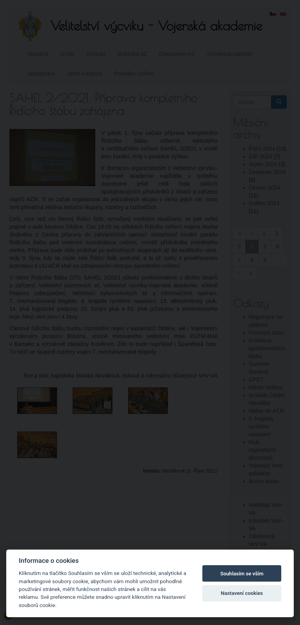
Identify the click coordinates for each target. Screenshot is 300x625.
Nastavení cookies (242, 593)
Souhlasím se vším (242, 574)
